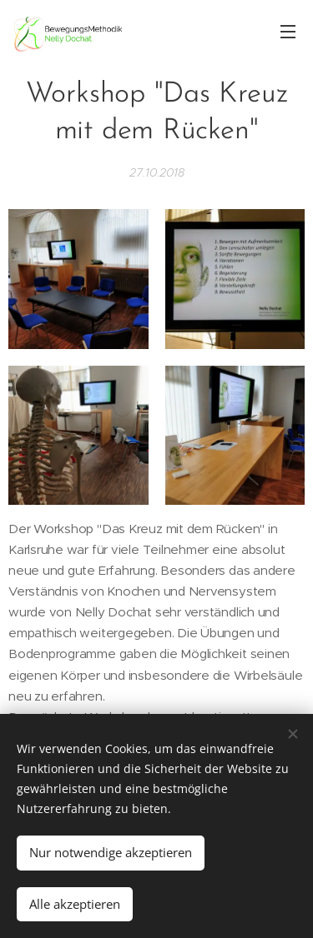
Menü (287, 31)
